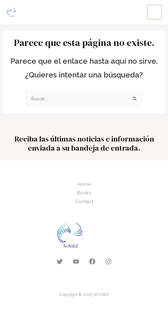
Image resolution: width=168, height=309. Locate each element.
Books (84, 193)
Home (84, 184)
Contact (84, 201)
